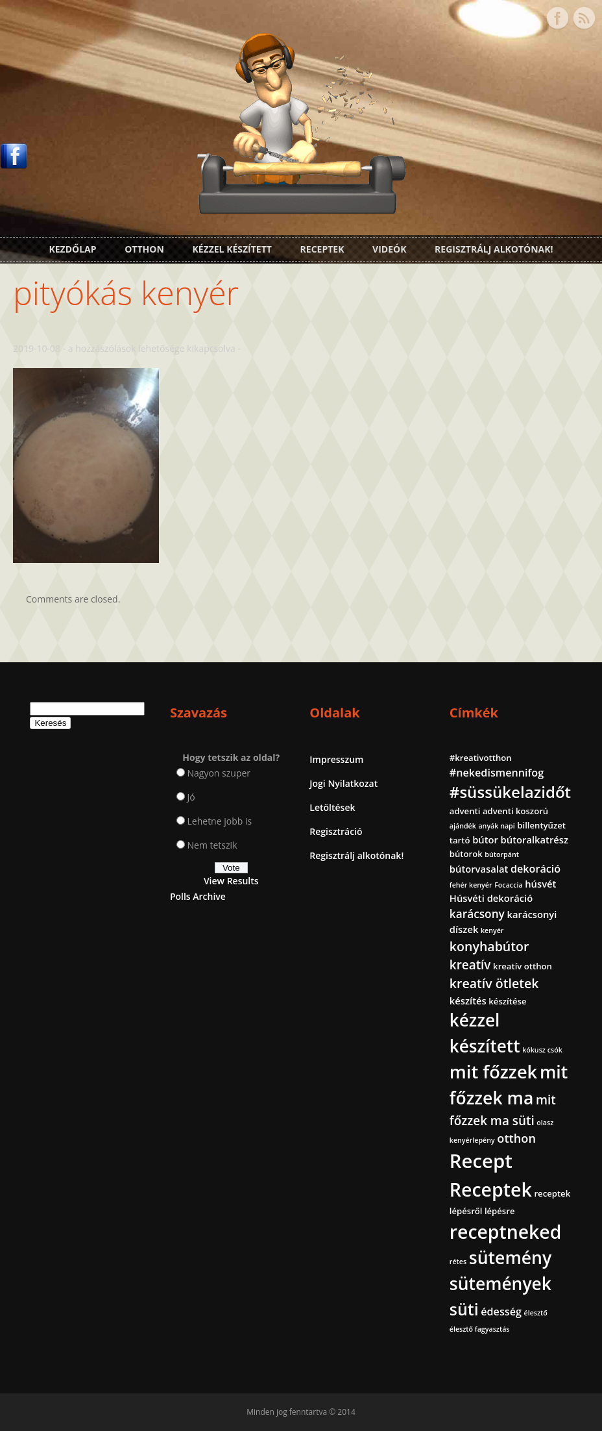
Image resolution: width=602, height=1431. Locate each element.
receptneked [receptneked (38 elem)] (505, 1231)
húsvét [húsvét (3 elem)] (540, 883)
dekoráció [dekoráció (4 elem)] (535, 869)
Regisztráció (335, 831)
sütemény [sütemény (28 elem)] (510, 1257)
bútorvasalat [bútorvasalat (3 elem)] (479, 868)
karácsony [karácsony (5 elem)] (477, 913)
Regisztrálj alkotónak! (494, 249)
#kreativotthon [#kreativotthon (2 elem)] (481, 758)
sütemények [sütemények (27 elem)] (500, 1283)
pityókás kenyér (126, 293)
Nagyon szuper (219, 773)
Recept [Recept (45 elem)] (481, 1161)
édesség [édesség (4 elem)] (501, 1311)
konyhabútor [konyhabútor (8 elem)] (489, 946)
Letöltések (332, 807)
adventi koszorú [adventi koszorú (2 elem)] (515, 811)
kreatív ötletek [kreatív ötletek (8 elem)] (494, 983)
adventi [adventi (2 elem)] (465, 811)
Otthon (144, 249)
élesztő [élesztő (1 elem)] (536, 1312)
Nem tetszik (212, 845)
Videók (389, 249)
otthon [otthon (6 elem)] (516, 1138)
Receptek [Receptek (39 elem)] (491, 1189)
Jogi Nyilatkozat (343, 783)
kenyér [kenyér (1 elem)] (492, 930)
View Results (231, 881)
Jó (191, 797)
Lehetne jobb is (219, 821)
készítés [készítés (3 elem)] (468, 1000)
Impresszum (336, 759)
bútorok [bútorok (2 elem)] (466, 854)
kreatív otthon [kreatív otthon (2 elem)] (522, 966)
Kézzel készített (232, 249)
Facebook (557, 18)
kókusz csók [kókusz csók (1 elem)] (542, 1049)
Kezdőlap (72, 249)
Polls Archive (198, 896)
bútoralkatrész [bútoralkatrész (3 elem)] (534, 839)
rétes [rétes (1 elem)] (458, 1261)
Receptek (322, 249)
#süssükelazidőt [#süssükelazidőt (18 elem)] (510, 792)
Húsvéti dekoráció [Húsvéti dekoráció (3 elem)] (491, 897)
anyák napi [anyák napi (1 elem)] (496, 825)
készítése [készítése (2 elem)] (507, 1001)
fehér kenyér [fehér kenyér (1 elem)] (471, 885)
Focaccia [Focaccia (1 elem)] (508, 885)
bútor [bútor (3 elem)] (485, 839)
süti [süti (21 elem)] (464, 1309)
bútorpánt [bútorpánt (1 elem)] (502, 854)
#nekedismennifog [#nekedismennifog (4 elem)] (497, 772)
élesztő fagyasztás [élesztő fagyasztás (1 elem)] (480, 1329)
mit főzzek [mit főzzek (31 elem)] (493, 1072)
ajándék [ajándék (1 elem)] (463, 825)
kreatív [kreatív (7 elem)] (470, 964)
